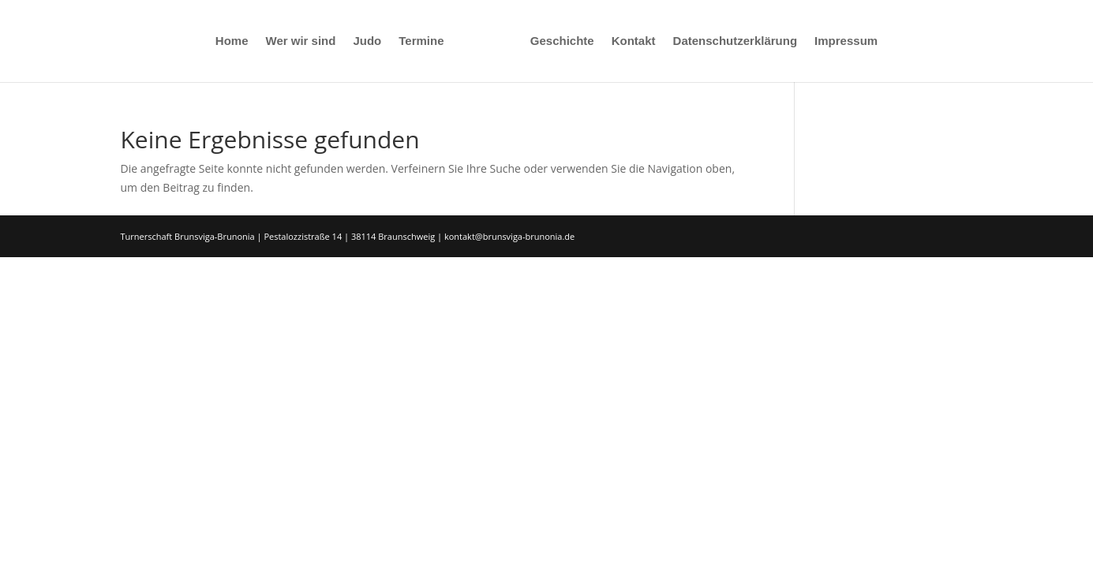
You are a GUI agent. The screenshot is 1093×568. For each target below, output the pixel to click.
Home (232, 41)
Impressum (846, 41)
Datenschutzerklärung (735, 41)
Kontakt (634, 41)
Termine (421, 41)
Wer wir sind (301, 41)
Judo (367, 41)
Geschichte (562, 41)
